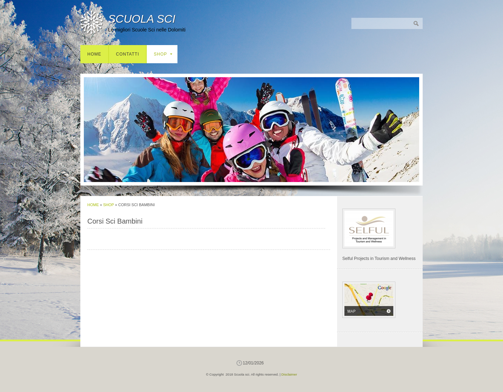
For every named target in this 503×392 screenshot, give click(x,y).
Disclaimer (289, 374)
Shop (163, 54)
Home (94, 54)
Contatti (127, 54)
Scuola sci (141, 19)
